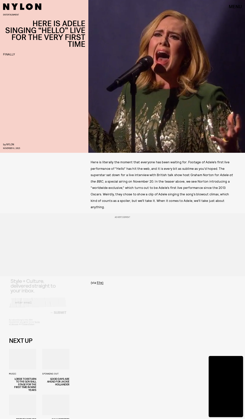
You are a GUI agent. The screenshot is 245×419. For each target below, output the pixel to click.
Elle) (100, 282)
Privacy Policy (28, 327)
